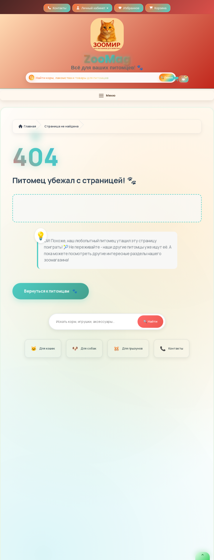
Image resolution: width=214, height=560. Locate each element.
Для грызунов (128, 349)
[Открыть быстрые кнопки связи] (202, 556)
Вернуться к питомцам (47, 291)
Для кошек (43, 349)
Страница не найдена (61, 127)
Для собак (84, 349)
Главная (27, 127)
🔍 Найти (150, 322)
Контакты (171, 349)
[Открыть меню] (107, 95)
